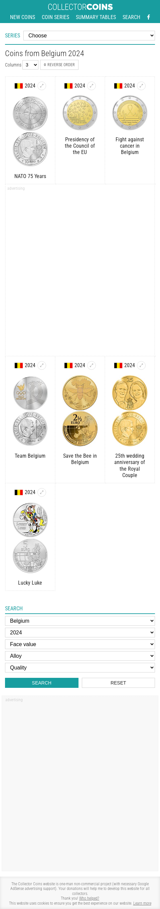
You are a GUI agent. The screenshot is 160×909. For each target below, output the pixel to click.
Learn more (142, 903)
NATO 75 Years (30, 176)
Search (131, 17)
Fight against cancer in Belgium (130, 145)
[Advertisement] (80, 272)
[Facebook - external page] (148, 17)
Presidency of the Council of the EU (80, 145)
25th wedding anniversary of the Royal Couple (129, 465)
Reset (118, 683)
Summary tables (96, 17)
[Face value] (80, 644)
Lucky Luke (30, 583)
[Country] (80, 621)
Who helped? (89, 898)
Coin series (55, 17)
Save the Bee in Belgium (80, 459)
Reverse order (59, 64)
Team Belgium (30, 456)
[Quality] (80, 667)
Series (12, 35)
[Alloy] (80, 656)
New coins (22, 17)
